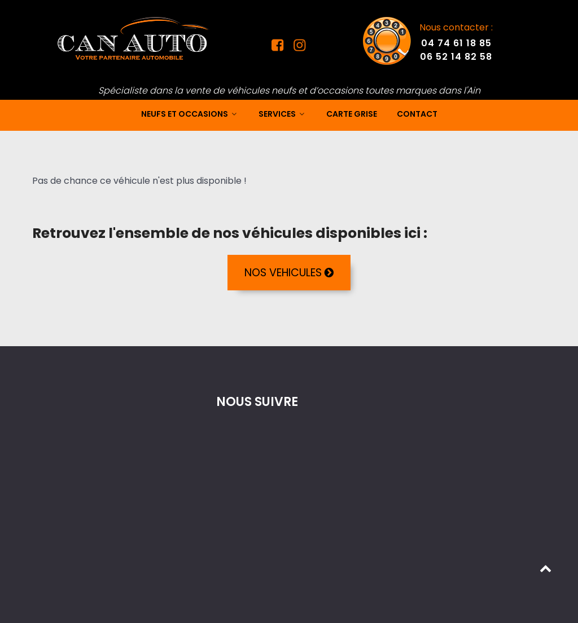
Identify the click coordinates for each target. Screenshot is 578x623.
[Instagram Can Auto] (298, 48)
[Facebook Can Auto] (279, 48)
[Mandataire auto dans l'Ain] (134, 38)
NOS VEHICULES (289, 272)
